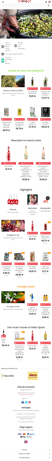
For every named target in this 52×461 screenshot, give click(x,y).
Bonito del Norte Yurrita (45, 267)
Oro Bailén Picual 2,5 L (45, 123)
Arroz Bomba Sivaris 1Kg (32, 267)
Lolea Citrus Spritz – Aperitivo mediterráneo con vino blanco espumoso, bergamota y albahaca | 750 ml (26, 171)
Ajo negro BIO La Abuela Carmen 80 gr (6, 268)
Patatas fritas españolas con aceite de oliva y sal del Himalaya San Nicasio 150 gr (19, 350)
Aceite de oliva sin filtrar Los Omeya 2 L (45, 93)
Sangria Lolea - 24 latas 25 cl (45, 237)
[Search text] (24, 5)
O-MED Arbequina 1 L (32, 123)
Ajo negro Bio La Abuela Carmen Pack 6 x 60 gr (19, 269)
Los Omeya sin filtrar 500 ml (32, 92)
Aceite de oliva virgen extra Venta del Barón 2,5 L (6, 124)
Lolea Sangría (9, 166)
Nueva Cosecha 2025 (13, 90)
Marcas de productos (9, 369)
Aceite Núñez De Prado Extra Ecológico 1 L (19, 124)
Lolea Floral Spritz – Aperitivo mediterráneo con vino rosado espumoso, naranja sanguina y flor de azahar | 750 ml (43, 171)
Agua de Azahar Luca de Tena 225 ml (32, 309)
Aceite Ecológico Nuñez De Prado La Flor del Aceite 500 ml (45, 350)
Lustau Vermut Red (3, 340)
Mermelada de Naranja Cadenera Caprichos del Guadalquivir (45, 311)
